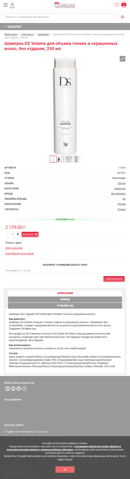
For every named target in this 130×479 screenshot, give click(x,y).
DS (124, 198)
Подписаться (114, 279)
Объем (122, 204)
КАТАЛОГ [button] (13, 26)
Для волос (27, 34)
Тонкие (121, 209)
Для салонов (13, 248)
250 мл (122, 183)
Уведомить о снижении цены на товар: (65, 265)
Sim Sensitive (118, 193)
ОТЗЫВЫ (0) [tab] (65, 305)
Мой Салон (10, 34)
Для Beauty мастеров (19, 253)
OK (65, 469)
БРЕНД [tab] (65, 299)
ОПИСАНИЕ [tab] (65, 293)
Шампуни (43, 34)
